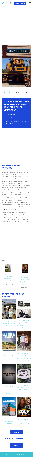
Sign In (17, 3)
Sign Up (23, 3)
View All (16, 445)
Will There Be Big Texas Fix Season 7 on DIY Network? (9, 324)
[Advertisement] (16, 24)
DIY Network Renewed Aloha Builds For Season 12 (9, 355)
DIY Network (6, 93)
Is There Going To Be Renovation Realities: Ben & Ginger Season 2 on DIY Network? (25, 279)
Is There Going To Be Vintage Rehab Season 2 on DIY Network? (24, 422)
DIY (7, 260)
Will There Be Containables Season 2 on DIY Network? (9, 421)
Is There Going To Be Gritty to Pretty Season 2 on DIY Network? (24, 387)
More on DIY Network (16, 432)
